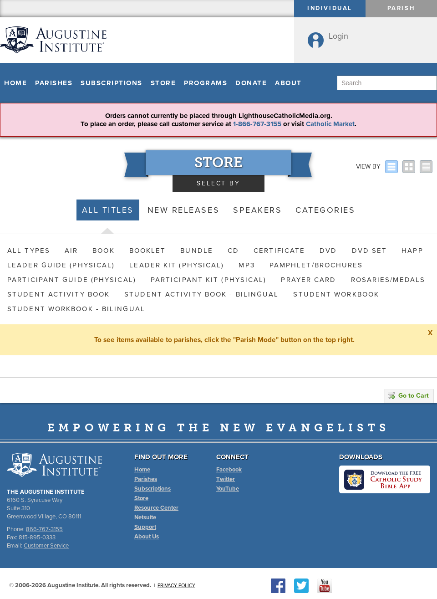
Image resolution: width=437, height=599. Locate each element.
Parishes (53, 83)
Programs (205, 83)
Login (338, 36)
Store (163, 83)
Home (15, 83)
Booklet (147, 250)
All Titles (108, 210)
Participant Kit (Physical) (209, 280)
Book (103, 250)
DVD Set (369, 250)
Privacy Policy (176, 586)
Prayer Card (308, 280)
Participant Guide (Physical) (71, 280)
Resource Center (156, 508)
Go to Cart (408, 395)
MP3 (246, 265)
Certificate (279, 250)
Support (145, 527)
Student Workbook (336, 294)
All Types (28, 250)
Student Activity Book (58, 294)
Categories (325, 210)
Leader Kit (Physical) (176, 265)
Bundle (196, 250)
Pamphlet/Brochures (316, 265)
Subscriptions (111, 83)
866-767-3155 (44, 529)
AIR (71, 250)
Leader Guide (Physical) (61, 265)
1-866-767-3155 (257, 124)
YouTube (227, 488)
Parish (401, 8)
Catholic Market (330, 124)
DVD (328, 250)
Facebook (229, 469)
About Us (146, 536)
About (288, 83)
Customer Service (46, 545)
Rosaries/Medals (388, 280)
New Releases (183, 210)
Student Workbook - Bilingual (76, 309)
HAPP (412, 250)
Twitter (225, 479)
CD (233, 250)
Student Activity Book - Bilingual (201, 294)
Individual (329, 8)
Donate (251, 83)
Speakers (257, 210)
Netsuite (145, 517)
